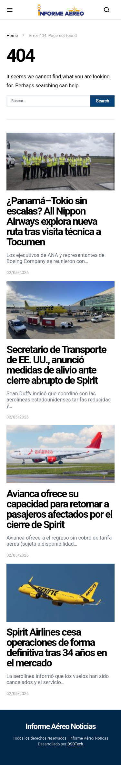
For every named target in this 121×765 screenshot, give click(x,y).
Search (102, 100)
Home (12, 35)
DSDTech (75, 744)
